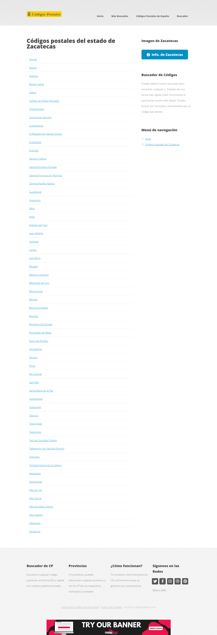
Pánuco (33, 357)
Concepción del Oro (40, 117)
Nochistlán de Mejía (40, 332)
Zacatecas (34, 531)
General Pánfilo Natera (42, 183)
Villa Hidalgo (36, 515)
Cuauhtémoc (36, 125)
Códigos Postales (46, 14)
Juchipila (33, 241)
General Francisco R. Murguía (45, 175)
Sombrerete (36, 398)
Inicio (100, 16)
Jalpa (31, 208)
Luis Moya (34, 258)
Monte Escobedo (38, 307)
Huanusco (35, 200)
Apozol (33, 59)
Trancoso (34, 457)
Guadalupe (35, 192)
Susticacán (35, 407)
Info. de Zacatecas (167, 54)
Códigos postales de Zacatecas (162, 144)
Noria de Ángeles (38, 341)
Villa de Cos (35, 490)
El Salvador (35, 142)
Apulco (33, 67)
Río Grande (35, 374)
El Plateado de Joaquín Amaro (45, 133)
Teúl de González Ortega (43, 440)
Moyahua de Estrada (40, 324)
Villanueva (34, 523)
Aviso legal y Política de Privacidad (80, 607)
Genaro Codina (37, 158)
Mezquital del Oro (39, 283)
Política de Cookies (111, 607)
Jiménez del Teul (38, 225)
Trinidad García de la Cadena (45, 465)
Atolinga (33, 76)
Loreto (32, 250)
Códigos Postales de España (152, 16)
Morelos (33, 316)
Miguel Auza (36, 291)
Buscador (182, 16)
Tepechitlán (35, 423)
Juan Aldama (36, 233)
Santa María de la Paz (41, 390)
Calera (32, 92)
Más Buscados (119, 16)
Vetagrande (35, 481)
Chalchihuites (36, 109)
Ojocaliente (35, 349)
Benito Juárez (36, 84)
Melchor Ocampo (39, 274)
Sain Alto (34, 382)
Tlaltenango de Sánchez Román (46, 448)
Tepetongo (35, 432)
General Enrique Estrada (43, 167)
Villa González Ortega (41, 506)
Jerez (32, 216)
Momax (33, 299)
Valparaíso (35, 473)
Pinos (32, 365)
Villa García (35, 498)
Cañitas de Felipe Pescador (44, 100)
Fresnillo (34, 150)
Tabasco (33, 415)
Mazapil (33, 266)
